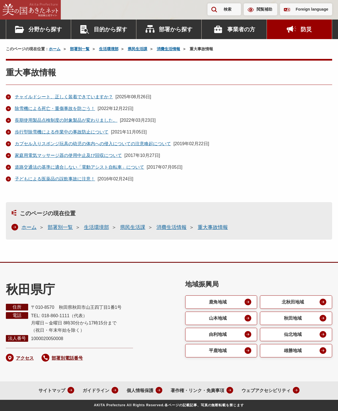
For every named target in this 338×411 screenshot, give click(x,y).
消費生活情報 (168, 49)
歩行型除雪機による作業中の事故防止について (61, 132)
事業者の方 (241, 29)
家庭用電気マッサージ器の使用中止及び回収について (68, 155)
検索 (227, 9)
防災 (306, 29)
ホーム (55, 49)
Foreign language (312, 9)
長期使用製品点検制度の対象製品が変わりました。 (66, 120)
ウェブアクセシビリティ (266, 390)
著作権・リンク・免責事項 (197, 390)
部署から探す (175, 29)
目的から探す (110, 29)
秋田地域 (293, 318)
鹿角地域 (218, 302)
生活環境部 (109, 49)
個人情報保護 (140, 390)
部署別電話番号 (67, 358)
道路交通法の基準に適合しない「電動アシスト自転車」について (79, 167)
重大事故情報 (213, 227)
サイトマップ (51, 390)
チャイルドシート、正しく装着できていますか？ (64, 96)
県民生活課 (137, 49)
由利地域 (218, 334)
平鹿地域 (218, 350)
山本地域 (218, 318)
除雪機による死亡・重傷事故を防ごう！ (55, 108)
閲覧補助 (264, 9)
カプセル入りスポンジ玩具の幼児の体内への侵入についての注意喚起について (93, 143)
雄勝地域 (293, 350)
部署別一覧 (80, 49)
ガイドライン (96, 390)
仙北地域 (293, 334)
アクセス (25, 358)
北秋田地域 (293, 302)
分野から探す (45, 29)
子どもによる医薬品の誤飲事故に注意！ (55, 178)
